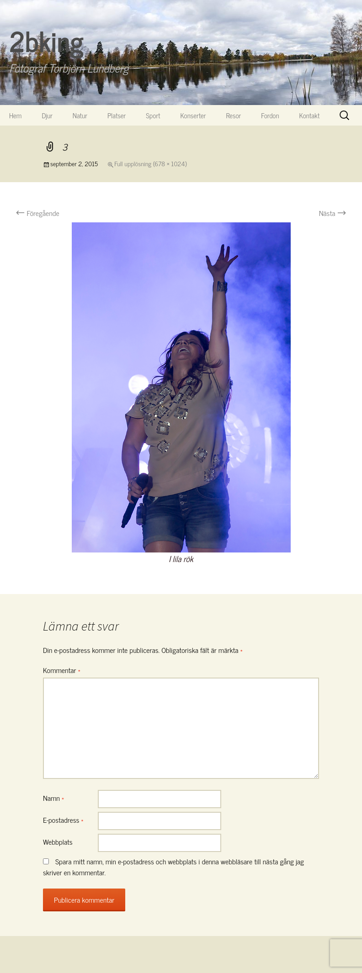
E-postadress (63, 820)
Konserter (193, 115)
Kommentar (61, 670)
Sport (153, 115)
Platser (116, 115)
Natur (80, 115)
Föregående (37, 213)
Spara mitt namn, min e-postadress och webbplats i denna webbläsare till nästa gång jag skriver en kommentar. (173, 866)
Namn (53, 798)
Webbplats (58, 841)
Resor (233, 115)
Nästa (332, 213)
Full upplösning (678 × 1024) (150, 163)
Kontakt (309, 115)
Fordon (270, 115)
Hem (15, 115)
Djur (47, 115)
